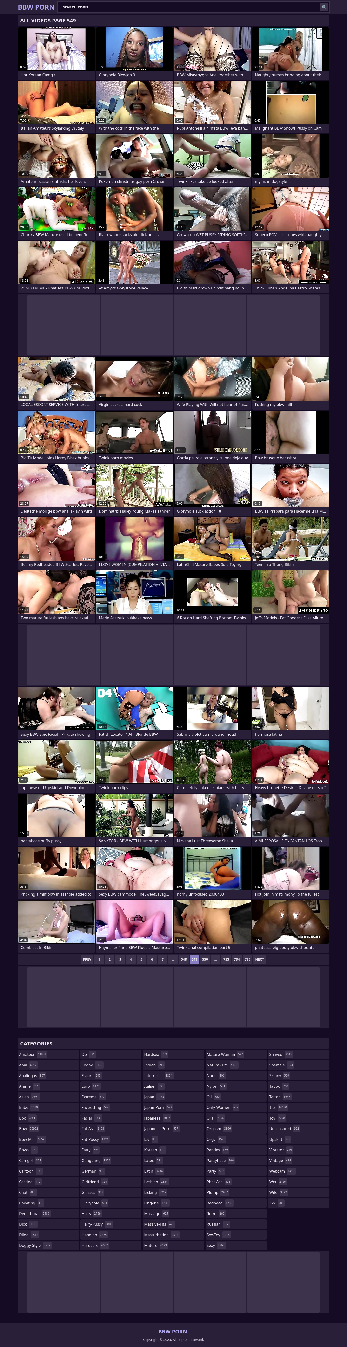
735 (247, 959)
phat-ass (219, 1181)
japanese (157, 1118)
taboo (279, 1086)
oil (214, 1096)
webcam (282, 1171)
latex (153, 1160)
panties (218, 1150)
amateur (33, 1054)
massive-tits (159, 1224)
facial (92, 1118)
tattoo (280, 1096)
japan (154, 1096)
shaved (281, 1054)
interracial (159, 1075)
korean (155, 1150)
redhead (220, 1203)
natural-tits (223, 1065)
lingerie (157, 1203)
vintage (280, 1160)
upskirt (280, 1139)
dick (28, 1224)
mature (156, 1245)
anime (29, 1086)
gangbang (97, 1160)
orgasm (219, 1128)
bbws (28, 1150)
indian (154, 1065)
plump (218, 1192)
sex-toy (219, 1234)
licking (155, 1192)
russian (218, 1224)
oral (216, 1118)
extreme (94, 1096)
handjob (95, 1234)
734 (237, 959)
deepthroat (35, 1213)
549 (194, 959)
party (216, 1171)
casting (30, 1181)
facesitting (96, 1107)
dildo (29, 1234)
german (94, 1171)
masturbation (161, 1234)
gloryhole (95, 1203)
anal (28, 1065)
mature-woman (225, 1054)
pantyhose (221, 1160)
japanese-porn (162, 1128)
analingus (32, 1075)
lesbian (156, 1181)
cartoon (31, 1171)
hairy (92, 1213)
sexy (216, 1245)
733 (226, 959)
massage (156, 1213)
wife (278, 1192)
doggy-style (35, 1245)
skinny (279, 1075)
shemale (281, 1065)
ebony (93, 1065)
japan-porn (158, 1107)
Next (259, 959)
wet (278, 1181)
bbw (29, 1128)
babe (29, 1107)
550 (205, 959)
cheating (31, 1203)
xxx (277, 1203)
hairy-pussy (98, 1224)
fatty (91, 1150)
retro (216, 1213)
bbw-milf (32, 1139)
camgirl (30, 1160)
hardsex (156, 1054)
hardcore (95, 1245)
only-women (223, 1107)
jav (151, 1139)
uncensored (284, 1128)
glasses (93, 1192)
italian (154, 1086)
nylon (217, 1086)
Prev (87, 959)
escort (92, 1075)
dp (89, 1054)
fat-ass (93, 1128)
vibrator (281, 1150)
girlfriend (95, 1181)
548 (184, 959)
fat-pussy (96, 1139)
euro (91, 1086)
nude (216, 1075)
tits (278, 1107)
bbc (28, 1118)
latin (154, 1171)
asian (29, 1096)
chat (28, 1192)
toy (277, 1118)
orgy (217, 1139)
